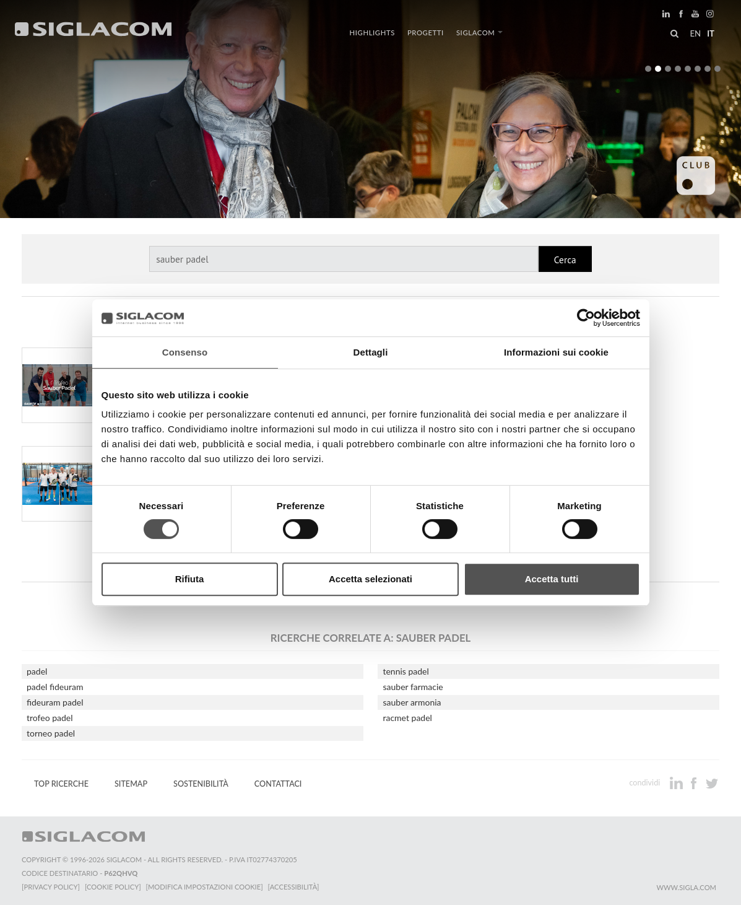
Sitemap (131, 784)
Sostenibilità (200, 784)
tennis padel (405, 671)
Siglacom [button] (479, 32)
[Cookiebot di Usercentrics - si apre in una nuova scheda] (586, 317)
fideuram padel (55, 702)
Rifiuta (189, 579)
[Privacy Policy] (51, 887)
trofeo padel (50, 717)
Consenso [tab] (184, 352)
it (710, 33)
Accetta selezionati (370, 579)
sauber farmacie (413, 686)
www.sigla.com (686, 887)
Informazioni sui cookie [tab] (556, 352)
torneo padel (51, 733)
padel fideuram (55, 686)
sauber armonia (412, 702)
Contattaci (278, 784)
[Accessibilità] (293, 887)
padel (37, 671)
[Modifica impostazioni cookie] (204, 887)
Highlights (372, 32)
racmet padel (407, 717)
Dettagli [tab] (370, 352)
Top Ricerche (61, 784)
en (695, 33)
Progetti (425, 32)
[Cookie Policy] (113, 887)
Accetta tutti (552, 579)
